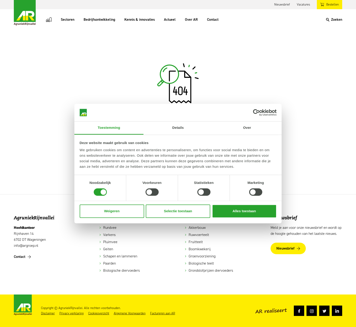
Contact (213, 19)
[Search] (334, 19)
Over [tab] (247, 128)
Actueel (170, 19)
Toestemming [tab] (109, 128)
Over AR (191, 19)
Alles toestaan (244, 211)
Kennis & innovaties (139, 19)
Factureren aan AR (162, 313)
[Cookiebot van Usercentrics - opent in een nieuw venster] (256, 112)
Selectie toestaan (178, 211)
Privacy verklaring (71, 313)
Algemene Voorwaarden (130, 313)
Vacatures (303, 4)
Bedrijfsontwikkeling (99, 19)
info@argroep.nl (26, 245)
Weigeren (112, 211)
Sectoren (67, 19)
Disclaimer (48, 313)
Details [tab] (178, 128)
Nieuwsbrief (282, 4)
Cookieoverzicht (98, 313)
